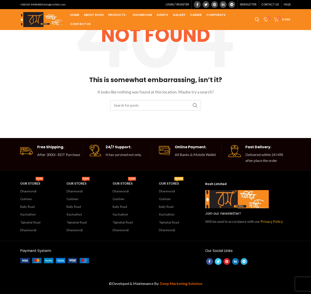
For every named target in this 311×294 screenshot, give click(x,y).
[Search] (155, 105)
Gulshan (26, 199)
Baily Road (27, 207)
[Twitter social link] (205, 4)
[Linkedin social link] (223, 4)
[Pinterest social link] (214, 4)
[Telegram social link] (231, 4)
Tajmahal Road (30, 222)
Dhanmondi (28, 191)
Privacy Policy (272, 221)
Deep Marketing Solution (181, 283)
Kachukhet (28, 214)
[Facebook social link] (197, 4)
